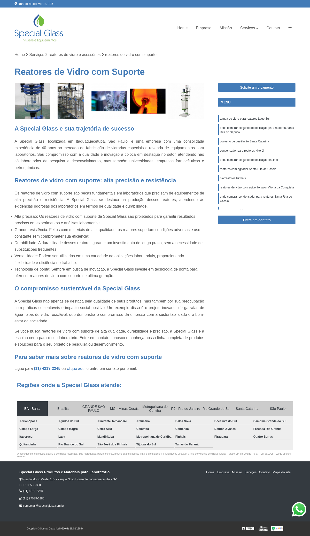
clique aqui (76, 369)
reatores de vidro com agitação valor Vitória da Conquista (257, 187)
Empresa (203, 28)
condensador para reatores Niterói (242, 150)
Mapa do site (281, 472)
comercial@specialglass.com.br (41, 505)
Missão (226, 28)
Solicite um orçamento (257, 87)
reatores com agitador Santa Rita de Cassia (248, 169)
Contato (273, 28)
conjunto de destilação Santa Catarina (244, 141)
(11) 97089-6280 (31, 498)
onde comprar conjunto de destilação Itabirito (249, 160)
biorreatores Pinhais (233, 178)
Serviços (247, 28)
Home (182, 28)
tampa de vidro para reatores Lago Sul (245, 118)
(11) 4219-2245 (48, 369)
